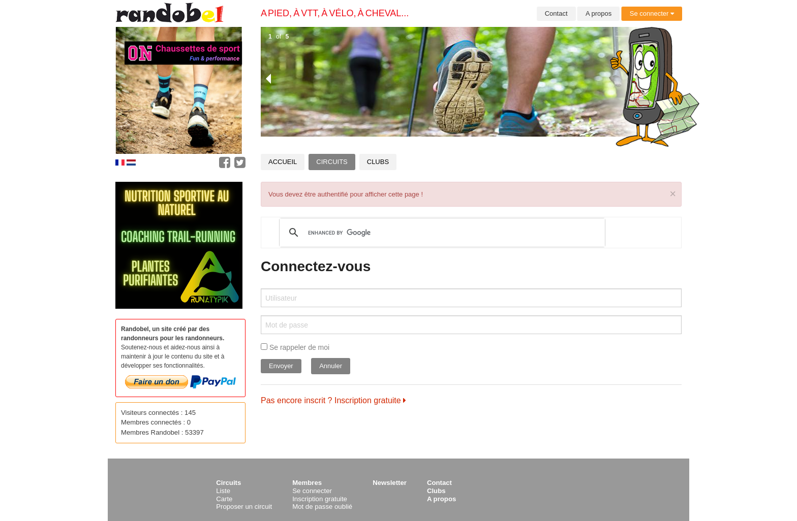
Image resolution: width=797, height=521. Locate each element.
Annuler (330, 366)
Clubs (378, 162)
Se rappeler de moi (295, 347)
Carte (224, 499)
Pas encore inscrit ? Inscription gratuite (333, 400)
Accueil (282, 162)
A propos (598, 13)
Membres (307, 482)
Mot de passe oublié (322, 506)
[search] (440, 232)
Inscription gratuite (319, 499)
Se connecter (652, 13)
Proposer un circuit (244, 506)
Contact (556, 13)
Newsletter (390, 482)
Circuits (331, 162)
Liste (223, 491)
